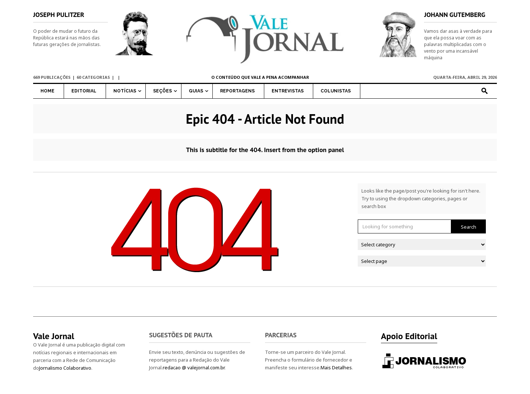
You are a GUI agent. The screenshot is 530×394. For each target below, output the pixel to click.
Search (468, 227)
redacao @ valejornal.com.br (194, 367)
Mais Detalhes (336, 367)
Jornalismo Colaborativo (65, 368)
